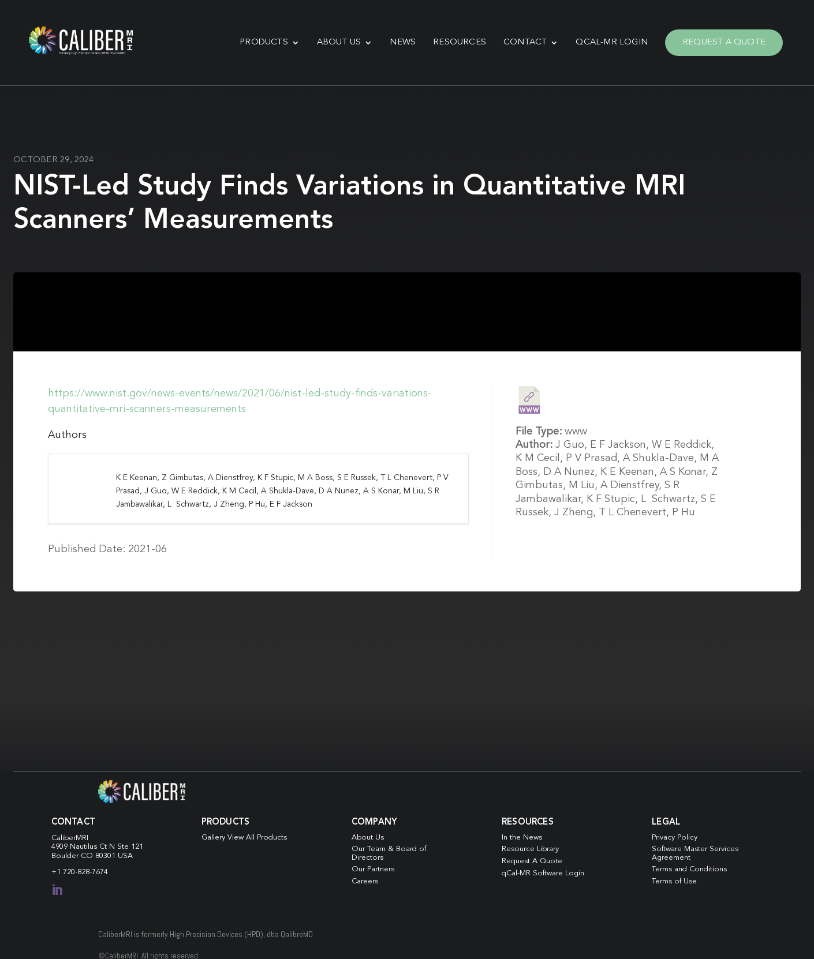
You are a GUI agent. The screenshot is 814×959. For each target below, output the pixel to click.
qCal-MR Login (612, 42)
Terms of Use (674, 881)
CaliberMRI (69, 838)
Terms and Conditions (689, 869)
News (403, 42)
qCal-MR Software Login (543, 873)
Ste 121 (130, 847)
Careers (365, 881)
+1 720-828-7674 (79, 872)
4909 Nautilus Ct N (84, 847)
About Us (339, 42)
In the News (522, 837)
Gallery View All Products (244, 837)
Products (264, 42)
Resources (459, 42)
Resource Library (530, 849)
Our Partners (373, 869)
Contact (525, 42)
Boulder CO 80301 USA (92, 856)
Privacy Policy (674, 837)
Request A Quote (724, 42)
